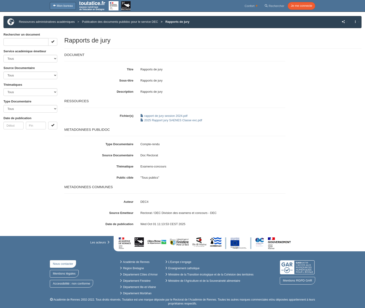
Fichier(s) (126, 116)
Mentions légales (64, 273)
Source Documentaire (19, 68)
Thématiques (12, 84)
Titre (130, 69)
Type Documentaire (17, 101)
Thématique (124, 166)
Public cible (125, 177)
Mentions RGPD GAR (297, 280)
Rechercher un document (21, 34)
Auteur (128, 201)
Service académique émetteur (24, 51)
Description (125, 91)
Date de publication (17, 118)
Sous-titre (126, 80)
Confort (251, 5)
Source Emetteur (121, 213)
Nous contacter (63, 263)
